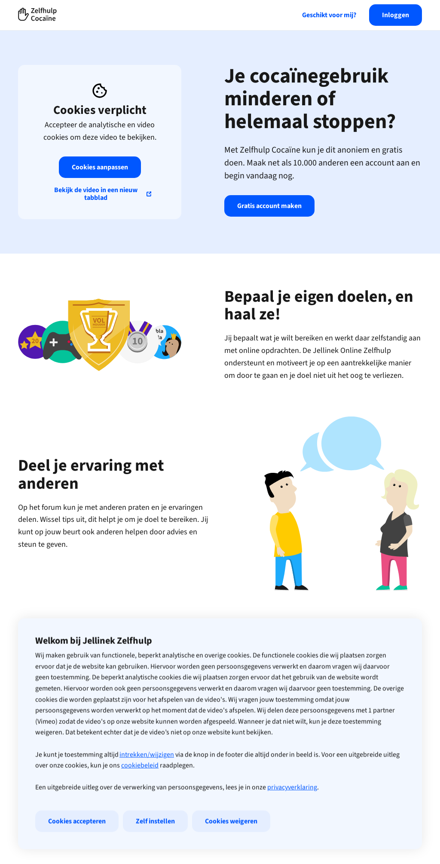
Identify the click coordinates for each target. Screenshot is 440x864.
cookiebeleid (140, 786)
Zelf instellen (155, 842)
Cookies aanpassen (100, 167)
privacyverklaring (292, 808)
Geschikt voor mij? (329, 15)
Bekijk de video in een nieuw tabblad (96, 193)
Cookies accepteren (77, 842)
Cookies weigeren (231, 842)
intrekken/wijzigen (146, 775)
